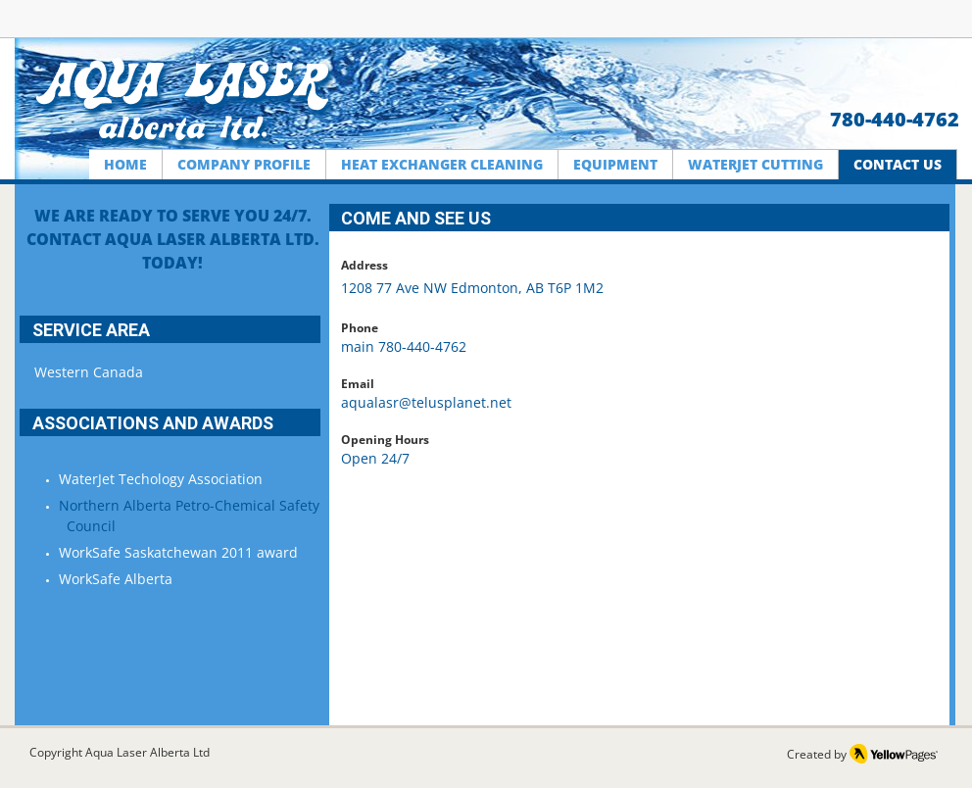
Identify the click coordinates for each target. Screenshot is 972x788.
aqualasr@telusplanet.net (426, 402)
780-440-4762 (894, 119)
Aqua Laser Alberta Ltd (147, 752)
